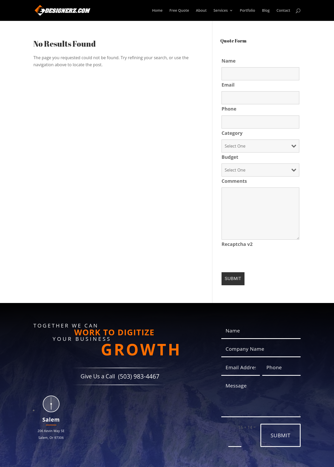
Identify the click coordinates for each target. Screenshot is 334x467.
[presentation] (261, 261)
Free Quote (179, 11)
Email (228, 85)
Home (157, 11)
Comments (234, 181)
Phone (229, 109)
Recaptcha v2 (237, 244)
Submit (280, 435)
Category (232, 133)
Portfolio (247, 11)
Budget (230, 157)
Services (220, 11)
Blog (266, 11)
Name (229, 61)
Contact (283, 11)
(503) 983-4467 (138, 376)
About (201, 11)
